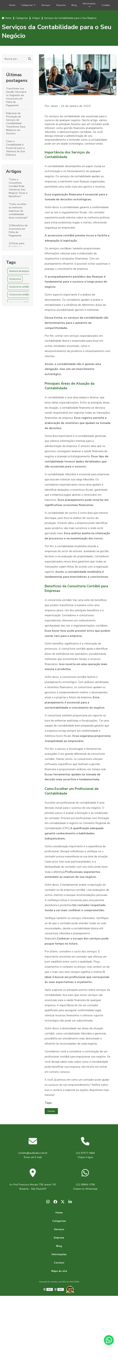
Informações (91, 4)
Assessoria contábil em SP (23, 296)
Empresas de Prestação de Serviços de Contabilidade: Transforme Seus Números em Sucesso (16, 125)
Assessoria (15, 280)
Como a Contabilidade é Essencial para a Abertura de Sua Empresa (15, 149)
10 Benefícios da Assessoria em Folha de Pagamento (18, 232)
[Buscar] (29, 60)
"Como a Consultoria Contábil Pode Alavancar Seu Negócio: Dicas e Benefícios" (18, 189)
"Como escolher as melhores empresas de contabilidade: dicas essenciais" (18, 212)
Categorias (23, 6)
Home (6, 6)
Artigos (13, 173)
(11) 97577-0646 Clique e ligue (85, 1157)
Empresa (60, 6)
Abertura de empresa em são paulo (27, 272)
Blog (75, 6)
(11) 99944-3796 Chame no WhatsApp (85, 1189)
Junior (54, 107)
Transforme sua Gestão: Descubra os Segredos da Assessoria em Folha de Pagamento (16, 98)
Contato (110, 6)
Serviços (44, 6)
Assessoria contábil (19, 288)
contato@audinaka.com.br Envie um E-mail (32, 1157)
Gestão (52, 1113)
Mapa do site (59, 1274)
